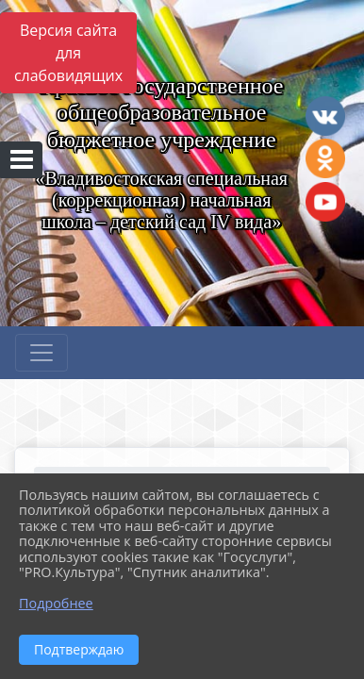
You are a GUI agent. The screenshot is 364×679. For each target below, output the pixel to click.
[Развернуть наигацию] (41, 353)
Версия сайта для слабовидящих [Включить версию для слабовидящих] (68, 53)
